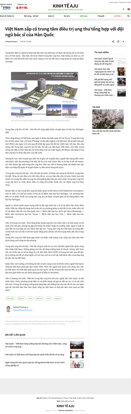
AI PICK (117, 16)
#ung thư (58, 298)
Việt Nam (84, 16)
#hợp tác (21, 298)
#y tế (48, 298)
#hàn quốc (10, 298)
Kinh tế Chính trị (7, 16)
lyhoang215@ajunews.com (22, 310)
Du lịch (67, 16)
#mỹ (30, 298)
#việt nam (39, 298)
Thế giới (100, 16)
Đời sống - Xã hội (31, 16)
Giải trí (51, 16)
